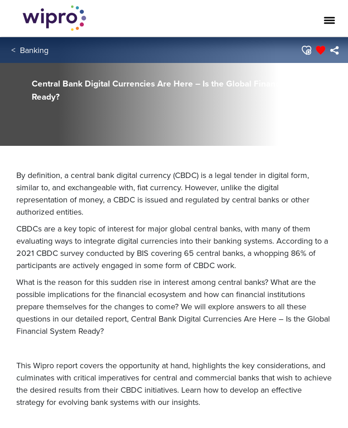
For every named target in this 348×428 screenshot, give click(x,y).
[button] (306, 50)
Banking (34, 50)
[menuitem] (334, 50)
